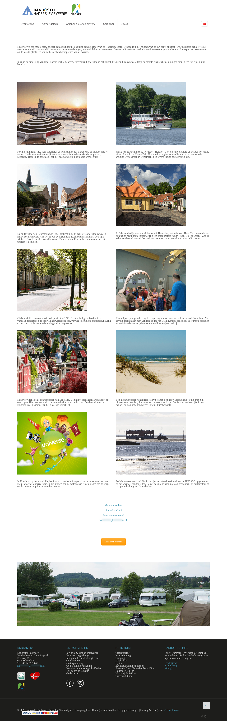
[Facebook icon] (202, 716)
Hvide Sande (171, 663)
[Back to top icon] (206, 705)
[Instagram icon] (205, 716)
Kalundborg (171, 665)
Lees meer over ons (113, 542)
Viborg (168, 668)
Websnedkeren (171, 710)
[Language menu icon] (204, 24)
